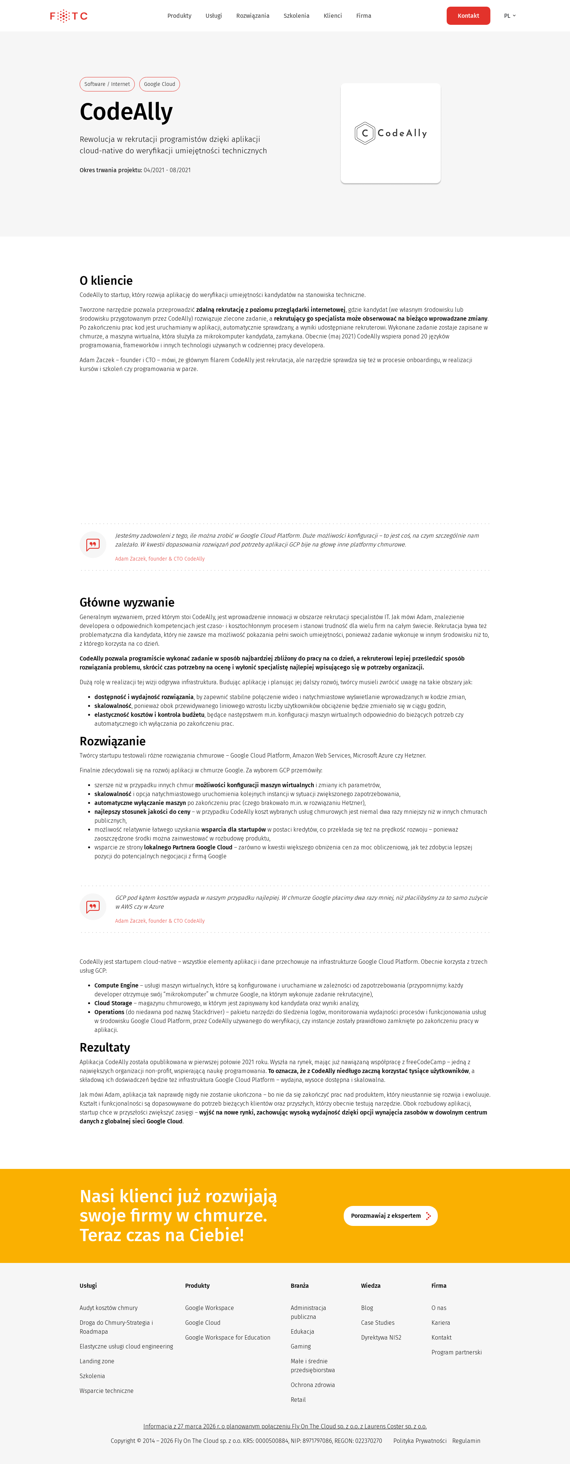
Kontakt (441, 1337)
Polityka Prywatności (420, 1440)
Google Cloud (202, 1322)
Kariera (440, 1322)
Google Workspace (209, 1307)
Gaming (301, 1346)
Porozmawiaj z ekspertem (386, 1215)
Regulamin (466, 1440)
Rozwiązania (253, 15)
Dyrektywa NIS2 (381, 1337)
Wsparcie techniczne (107, 1390)
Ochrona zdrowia (313, 1384)
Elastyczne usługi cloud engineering (126, 1346)
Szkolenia (297, 15)
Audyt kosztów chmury (108, 1307)
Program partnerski (456, 1352)
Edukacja (302, 1331)
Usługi (214, 15)
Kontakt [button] (468, 15)
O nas (438, 1307)
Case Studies (377, 1322)
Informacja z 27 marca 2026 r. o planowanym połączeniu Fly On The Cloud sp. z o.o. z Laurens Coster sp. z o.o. (285, 1426)
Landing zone (97, 1361)
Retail (298, 1399)
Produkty (179, 15)
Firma (363, 15)
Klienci (333, 15)
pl (508, 15)
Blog (367, 1307)
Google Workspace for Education (227, 1337)
